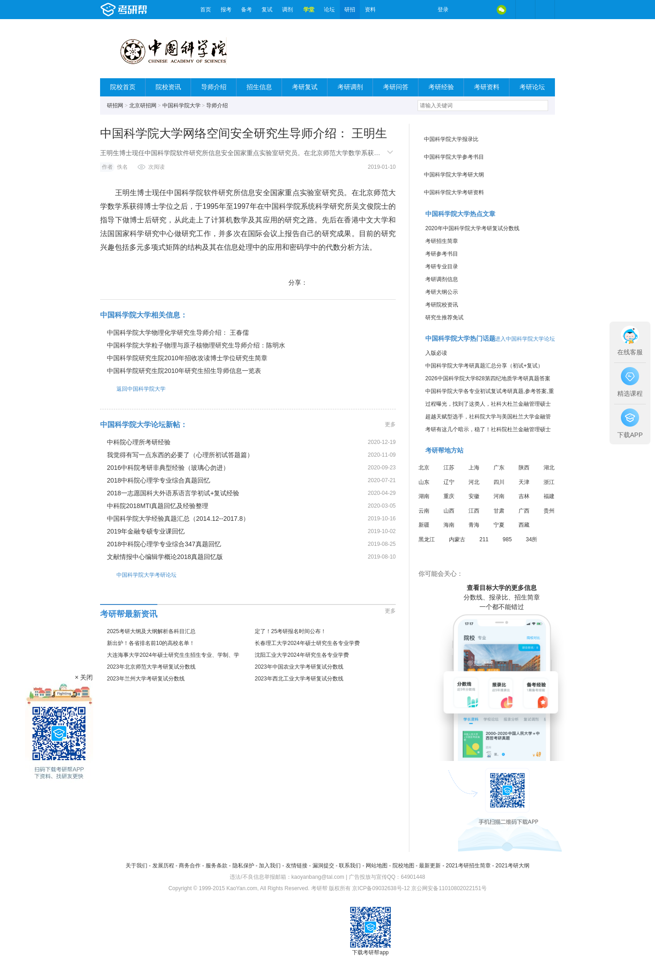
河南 (499, 496)
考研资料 (486, 87)
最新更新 (430, 865)
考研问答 (395, 87)
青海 (474, 525)
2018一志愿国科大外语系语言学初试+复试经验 (173, 493)
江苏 (448, 467)
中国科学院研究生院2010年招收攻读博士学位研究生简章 (187, 358)
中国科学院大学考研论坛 (138, 575)
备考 (246, 9)
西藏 (524, 525)
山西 (448, 511)
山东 (423, 482)
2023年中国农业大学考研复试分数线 (299, 667)
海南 (448, 525)
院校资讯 (168, 87)
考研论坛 (532, 87)
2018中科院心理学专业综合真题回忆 (158, 480)
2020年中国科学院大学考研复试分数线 (472, 228)
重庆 (448, 496)
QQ (482, 9)
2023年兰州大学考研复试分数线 (146, 678)
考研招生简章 (441, 241)
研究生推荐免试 (444, 317)
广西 (524, 511)
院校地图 (403, 865)
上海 (474, 467)
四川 (499, 482)
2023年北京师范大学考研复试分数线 (151, 667)
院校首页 (123, 87)
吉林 (524, 496)
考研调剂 (350, 87)
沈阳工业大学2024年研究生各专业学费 (302, 655)
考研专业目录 (441, 266)
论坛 (329, 9)
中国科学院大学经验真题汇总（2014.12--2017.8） (178, 518)
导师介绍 (214, 87)
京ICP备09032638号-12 (381, 888)
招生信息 (259, 87)
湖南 (423, 496)
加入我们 (270, 865)
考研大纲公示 (441, 292)
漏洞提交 (323, 865)
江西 (474, 511)
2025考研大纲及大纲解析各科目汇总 (151, 631)
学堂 (308, 9)
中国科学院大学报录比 (451, 139)
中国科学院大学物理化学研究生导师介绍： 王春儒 (178, 332)
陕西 (524, 467)
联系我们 (350, 865)
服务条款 (216, 865)
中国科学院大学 (181, 105)
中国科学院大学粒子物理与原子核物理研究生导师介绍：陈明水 (196, 345)
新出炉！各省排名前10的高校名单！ (151, 643)
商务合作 (190, 865)
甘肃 (499, 511)
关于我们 (136, 865)
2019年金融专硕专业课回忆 (146, 531)
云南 (423, 511)
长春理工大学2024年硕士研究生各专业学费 (307, 643)
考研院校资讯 (441, 305)
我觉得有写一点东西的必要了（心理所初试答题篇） (180, 454)
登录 (443, 9)
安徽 (474, 496)
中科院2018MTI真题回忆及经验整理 (157, 505)
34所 (531, 539)
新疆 (423, 525)
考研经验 (441, 87)
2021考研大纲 (512, 865)
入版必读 (436, 353)
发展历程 (163, 865)
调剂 (287, 9)
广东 (499, 467)
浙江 (549, 482)
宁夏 (499, 525)
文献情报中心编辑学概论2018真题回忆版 (165, 556)
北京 (423, 467)
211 (484, 539)
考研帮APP (545, 9)
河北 (474, 482)
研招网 (115, 105)
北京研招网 (142, 105)
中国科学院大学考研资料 (454, 192)
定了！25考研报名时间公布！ (290, 631)
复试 (267, 9)
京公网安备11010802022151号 (448, 888)
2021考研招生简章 (468, 865)
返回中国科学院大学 (133, 389)
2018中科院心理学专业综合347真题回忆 (164, 544)
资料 (370, 9)
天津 (524, 482)
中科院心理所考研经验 (139, 442)
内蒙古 (457, 539)
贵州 (549, 511)
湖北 (549, 467)
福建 (549, 496)
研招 (349, 9)
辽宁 (448, 482)
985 (507, 539)
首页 (205, 9)
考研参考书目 (441, 254)
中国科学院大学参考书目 (454, 157)
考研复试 (304, 87)
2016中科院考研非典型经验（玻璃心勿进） (168, 467)
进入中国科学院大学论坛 (525, 339)
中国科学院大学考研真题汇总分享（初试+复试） (484, 366)
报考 (226, 9)
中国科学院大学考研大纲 (454, 174)
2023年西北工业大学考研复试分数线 (299, 678)
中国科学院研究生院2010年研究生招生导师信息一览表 (184, 370)
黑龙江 (426, 539)
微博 (463, 9)
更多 (390, 424)
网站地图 (377, 865)
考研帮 (148, 9)
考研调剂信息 (441, 279)
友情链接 (296, 865)
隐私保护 (243, 865)
